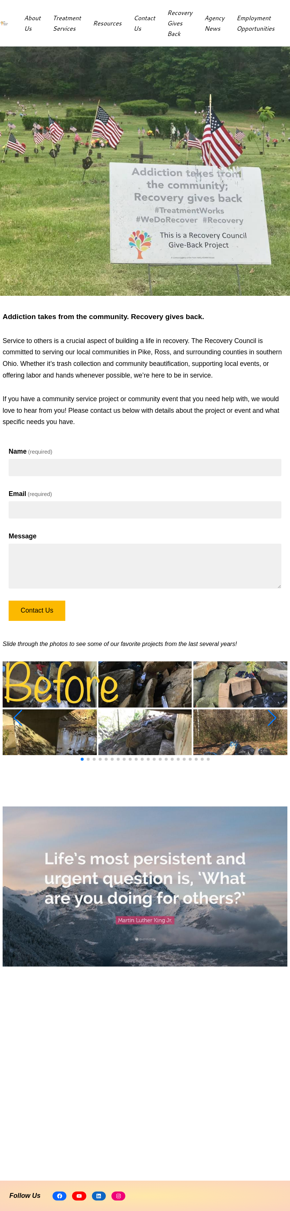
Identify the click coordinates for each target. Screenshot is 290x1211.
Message (22, 536)
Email (30, 494)
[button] (82, 759)
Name (30, 451)
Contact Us (37, 610)
